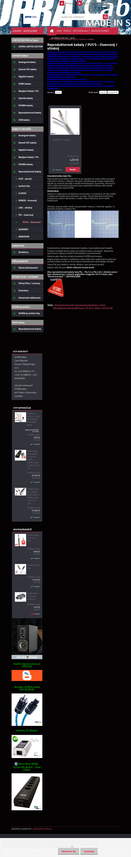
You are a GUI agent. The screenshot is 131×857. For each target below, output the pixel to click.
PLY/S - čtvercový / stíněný (83, 39)
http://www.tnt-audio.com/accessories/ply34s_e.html (79, 305)
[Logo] (30, 17)
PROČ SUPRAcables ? (81, 30)
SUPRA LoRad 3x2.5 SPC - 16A (33, 538)
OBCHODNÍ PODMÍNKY (100, 30)
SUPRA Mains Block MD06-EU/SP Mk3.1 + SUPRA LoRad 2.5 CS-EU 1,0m (33, 496)
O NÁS (59, 30)
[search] (105, 17)
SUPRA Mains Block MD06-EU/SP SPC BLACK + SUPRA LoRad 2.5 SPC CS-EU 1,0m (33, 460)
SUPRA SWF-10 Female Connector (32, 596)
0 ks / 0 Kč (113, 2)
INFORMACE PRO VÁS (59, 38)
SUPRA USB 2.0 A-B (33, 567)
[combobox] (103, 92)
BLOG (72, 38)
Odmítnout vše (68, 851)
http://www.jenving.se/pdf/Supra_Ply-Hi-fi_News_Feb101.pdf (83, 308)
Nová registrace (90, 3)
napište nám (20, 381)
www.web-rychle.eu (42, 828)
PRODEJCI (67, 30)
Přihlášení (70, 3)
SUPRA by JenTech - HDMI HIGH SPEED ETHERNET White (33, 419)
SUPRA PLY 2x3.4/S (61, 139)
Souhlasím (89, 851)
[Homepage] (52, 31)
